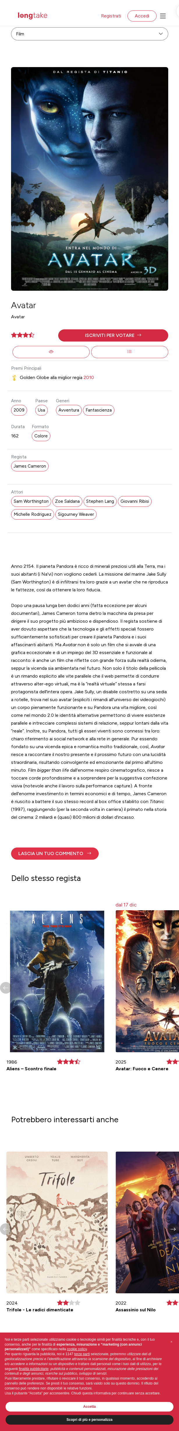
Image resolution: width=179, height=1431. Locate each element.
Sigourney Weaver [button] (76, 514)
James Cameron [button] (30, 466)
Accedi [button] (142, 16)
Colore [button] (41, 436)
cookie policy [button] (77, 1349)
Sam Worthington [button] (31, 501)
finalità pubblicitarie (34, 1369)
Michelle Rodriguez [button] (33, 514)
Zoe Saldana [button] (67, 501)
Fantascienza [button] (99, 410)
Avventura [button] (69, 410)
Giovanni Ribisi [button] (134, 501)
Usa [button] (41, 410)
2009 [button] (19, 410)
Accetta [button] (89, 1407)
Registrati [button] (111, 16)
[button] (113, 335)
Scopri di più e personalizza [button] (89, 1420)
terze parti (82, 1354)
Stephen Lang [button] (100, 501)
